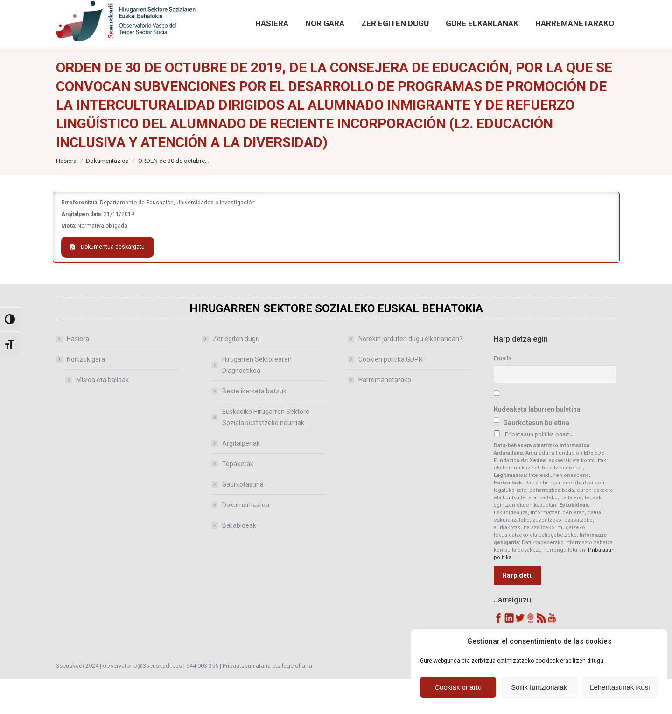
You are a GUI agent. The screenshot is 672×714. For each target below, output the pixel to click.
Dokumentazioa (245, 539)
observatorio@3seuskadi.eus (153, 17)
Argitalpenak (241, 478)
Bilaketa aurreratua (545, 28)
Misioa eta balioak (102, 414)
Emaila (502, 392)
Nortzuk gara (81, 394)
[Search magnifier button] (531, 10)
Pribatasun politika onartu (539, 468)
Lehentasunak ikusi (620, 687)
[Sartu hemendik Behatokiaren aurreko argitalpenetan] (284, 17)
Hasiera (78, 373)
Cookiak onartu (458, 687)
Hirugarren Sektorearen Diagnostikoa (257, 399)
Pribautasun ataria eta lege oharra (267, 700)
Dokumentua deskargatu (107, 281)
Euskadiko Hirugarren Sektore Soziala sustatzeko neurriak (265, 451)
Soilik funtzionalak (539, 687)
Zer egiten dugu (231, 373)
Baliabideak (239, 560)
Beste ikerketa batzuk (254, 425)
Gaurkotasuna (243, 519)
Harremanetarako (384, 414)
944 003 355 (202, 700)
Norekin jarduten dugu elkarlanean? (410, 373)
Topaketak (237, 498)
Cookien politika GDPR (390, 394)
